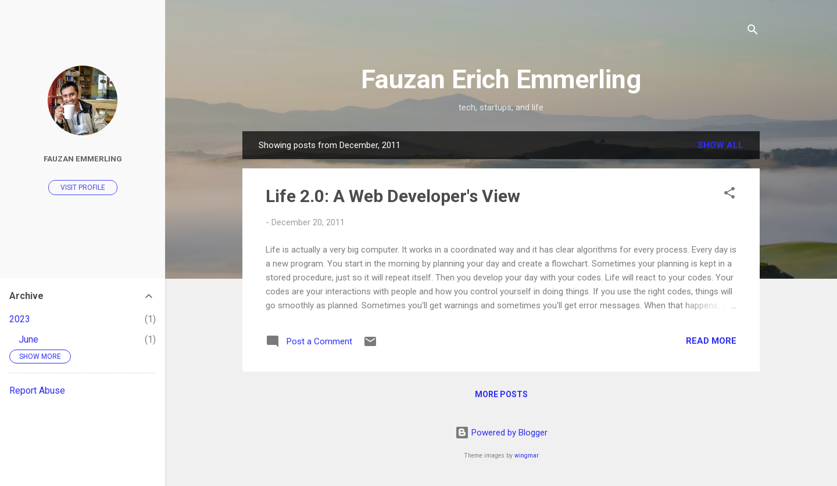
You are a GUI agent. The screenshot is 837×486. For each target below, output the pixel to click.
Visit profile (82, 187)
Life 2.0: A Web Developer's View (393, 196)
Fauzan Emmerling (83, 158)
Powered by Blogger (501, 432)
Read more (711, 341)
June (28, 339)
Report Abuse (37, 390)
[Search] (753, 31)
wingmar (526, 455)
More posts (501, 394)
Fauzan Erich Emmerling (501, 79)
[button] (729, 195)
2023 (19, 319)
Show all (720, 145)
